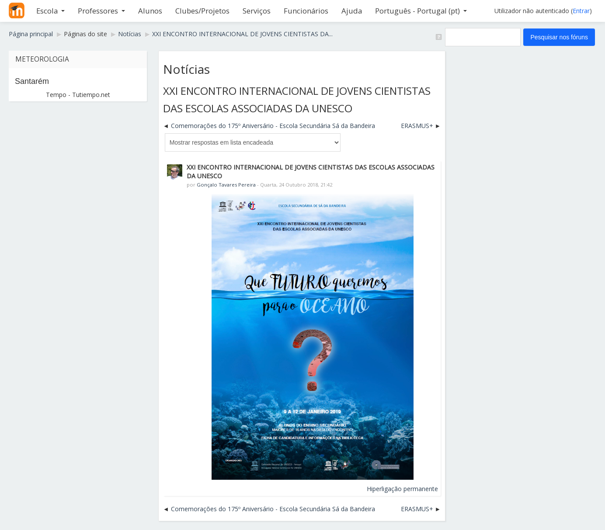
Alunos (150, 11)
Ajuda (351, 11)
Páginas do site (85, 34)
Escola (50, 11)
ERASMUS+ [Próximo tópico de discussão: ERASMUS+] (417, 125)
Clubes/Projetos (202, 11)
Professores (101, 11)
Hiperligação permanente (402, 489)
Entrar (581, 11)
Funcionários (306, 11)
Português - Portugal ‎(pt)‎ (421, 11)
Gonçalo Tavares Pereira (226, 184)
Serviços (257, 11)
